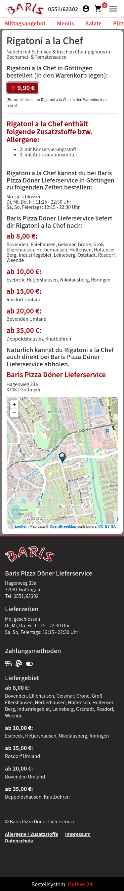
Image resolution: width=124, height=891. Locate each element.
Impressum (78, 834)
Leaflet (20, 526)
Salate (93, 23)
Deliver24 (80, 884)
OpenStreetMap (62, 526)
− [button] (14, 413)
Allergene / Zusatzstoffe (31, 834)
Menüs (65, 23)
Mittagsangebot (25, 23)
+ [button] (14, 405)
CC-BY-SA (107, 526)
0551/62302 (63, 9)
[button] (111, 8)
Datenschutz (19, 840)
